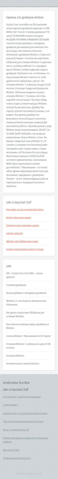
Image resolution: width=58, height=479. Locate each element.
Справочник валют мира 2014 (17, 458)
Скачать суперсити (14, 233)
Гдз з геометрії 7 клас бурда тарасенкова (22, 397)
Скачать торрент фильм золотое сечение (24, 249)
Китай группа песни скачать (18, 217)
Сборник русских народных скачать (22, 225)
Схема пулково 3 (11, 405)
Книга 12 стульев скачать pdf (16, 430)
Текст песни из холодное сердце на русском (23, 421)
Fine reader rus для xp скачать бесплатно (24, 209)
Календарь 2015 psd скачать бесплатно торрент (25, 413)
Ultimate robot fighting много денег (22, 241)
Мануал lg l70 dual (11, 450)
